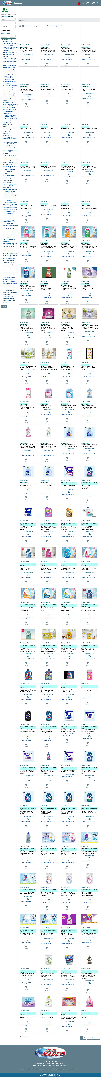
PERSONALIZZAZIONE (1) (8, 298)
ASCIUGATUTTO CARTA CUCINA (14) (10, 129)
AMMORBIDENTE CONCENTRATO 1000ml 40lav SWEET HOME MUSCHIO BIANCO (89, 247)
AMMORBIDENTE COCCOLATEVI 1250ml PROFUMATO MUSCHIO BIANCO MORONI (26, 328)
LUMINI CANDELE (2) (7, 180)
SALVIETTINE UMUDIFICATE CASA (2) (10, 274)
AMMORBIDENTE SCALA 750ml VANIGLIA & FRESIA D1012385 (88, 368)
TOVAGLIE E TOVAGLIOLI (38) (9, 266)
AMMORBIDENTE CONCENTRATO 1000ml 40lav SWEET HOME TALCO (28, 287)
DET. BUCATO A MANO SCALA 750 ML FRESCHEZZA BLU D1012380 (28, 853)
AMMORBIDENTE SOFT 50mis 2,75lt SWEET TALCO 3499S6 (28, 167)
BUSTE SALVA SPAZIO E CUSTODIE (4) (10, 167)
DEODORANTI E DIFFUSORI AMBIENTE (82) (10, 73)
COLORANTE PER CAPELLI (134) (9, 81)
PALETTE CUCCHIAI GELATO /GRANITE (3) (10, 247)
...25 (92, 1037)
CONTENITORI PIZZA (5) (8, 232)
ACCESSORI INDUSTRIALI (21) (9, 202)
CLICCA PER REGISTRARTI (7, 16)
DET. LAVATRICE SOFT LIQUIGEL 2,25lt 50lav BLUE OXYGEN (88, 772)
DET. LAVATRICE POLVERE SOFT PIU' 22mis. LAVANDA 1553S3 (27, 772)
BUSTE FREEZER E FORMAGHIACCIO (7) (10, 146)
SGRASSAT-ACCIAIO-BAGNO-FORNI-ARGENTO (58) (10, 59)
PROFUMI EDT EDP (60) (8, 296)
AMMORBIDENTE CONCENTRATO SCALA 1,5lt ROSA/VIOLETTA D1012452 (88, 50)
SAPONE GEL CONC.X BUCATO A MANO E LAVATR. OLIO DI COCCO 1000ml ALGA (69, 650)
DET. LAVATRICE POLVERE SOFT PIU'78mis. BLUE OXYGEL (27, 528)
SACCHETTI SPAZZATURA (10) (9, 162)
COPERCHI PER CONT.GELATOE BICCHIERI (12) (10, 236)
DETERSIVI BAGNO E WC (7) (9, 300)
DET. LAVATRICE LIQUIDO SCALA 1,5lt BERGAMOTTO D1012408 (47, 975)
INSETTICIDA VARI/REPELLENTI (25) (10, 178)
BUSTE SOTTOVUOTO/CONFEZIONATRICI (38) (10, 150)
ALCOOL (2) (5, 56)
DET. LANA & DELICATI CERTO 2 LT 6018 (89, 1016)
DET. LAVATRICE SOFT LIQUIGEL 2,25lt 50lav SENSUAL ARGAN (67, 812)
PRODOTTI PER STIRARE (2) (9, 277)
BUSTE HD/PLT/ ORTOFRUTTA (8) (10, 209)
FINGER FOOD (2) (6, 294)
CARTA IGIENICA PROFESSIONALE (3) (10, 218)
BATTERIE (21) (6, 173)
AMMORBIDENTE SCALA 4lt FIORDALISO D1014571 (68, 406)
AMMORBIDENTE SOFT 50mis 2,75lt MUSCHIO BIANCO (48, 484)
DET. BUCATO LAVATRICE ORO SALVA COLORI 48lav (89, 689)
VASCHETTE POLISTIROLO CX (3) (10, 272)
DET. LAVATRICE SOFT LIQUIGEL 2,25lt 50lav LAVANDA (87, 487)
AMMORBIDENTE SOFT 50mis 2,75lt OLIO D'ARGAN (89, 129)
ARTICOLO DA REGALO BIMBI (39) (10, 283)
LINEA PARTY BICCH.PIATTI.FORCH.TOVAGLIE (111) (10, 139)
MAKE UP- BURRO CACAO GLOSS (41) (10, 119)
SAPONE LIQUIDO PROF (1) (8, 260)
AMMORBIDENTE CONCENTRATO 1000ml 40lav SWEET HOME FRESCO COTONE (48, 247)
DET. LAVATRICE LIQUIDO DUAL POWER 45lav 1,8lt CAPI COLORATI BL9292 (28, 690)
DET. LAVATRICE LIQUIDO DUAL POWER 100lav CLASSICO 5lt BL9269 (88, 528)
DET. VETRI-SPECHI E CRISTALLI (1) (10, 62)
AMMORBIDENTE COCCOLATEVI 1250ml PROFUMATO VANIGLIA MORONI (67, 328)
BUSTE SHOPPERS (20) (8, 193)
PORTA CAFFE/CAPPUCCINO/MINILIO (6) (10, 252)
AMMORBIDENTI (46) (7, 41)
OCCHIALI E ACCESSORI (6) (8, 287)
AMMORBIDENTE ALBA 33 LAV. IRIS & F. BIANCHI (68, 88)
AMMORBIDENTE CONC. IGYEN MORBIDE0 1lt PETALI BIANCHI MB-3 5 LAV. (48, 446)
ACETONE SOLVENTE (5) (8, 111)
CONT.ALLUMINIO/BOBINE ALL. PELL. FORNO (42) (10, 143)
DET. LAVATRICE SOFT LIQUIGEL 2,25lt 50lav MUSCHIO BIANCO (46, 812)
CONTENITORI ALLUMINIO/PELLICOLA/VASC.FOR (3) (10, 225)
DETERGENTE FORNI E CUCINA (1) (10, 67)
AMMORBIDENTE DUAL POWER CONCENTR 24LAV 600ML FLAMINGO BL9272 (27, 207)
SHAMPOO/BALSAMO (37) (8, 79)
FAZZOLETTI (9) (6, 133)
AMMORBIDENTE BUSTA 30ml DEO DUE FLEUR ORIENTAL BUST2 (89, 89)
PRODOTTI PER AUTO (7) (8, 182)
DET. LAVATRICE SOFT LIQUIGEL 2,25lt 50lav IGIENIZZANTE (46, 731)
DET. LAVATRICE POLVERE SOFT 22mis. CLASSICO (88, 730)
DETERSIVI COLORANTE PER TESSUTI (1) (10, 263)
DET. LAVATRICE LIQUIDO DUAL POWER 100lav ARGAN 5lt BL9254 (68, 528)
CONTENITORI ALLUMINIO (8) (9, 234)
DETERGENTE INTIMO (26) (8, 89)
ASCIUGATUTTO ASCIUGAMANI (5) (10, 205)
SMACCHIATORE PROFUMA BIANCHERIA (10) (10, 290)
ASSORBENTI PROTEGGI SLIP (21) (10, 281)
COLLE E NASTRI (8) (7, 187)
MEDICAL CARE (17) (7, 122)
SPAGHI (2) (5, 285)
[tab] (20, 26)
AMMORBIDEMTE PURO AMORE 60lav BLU (26, 129)
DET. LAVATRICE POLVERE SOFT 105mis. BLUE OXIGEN (68, 730)
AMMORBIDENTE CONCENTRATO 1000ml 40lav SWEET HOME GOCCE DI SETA (28, 246)
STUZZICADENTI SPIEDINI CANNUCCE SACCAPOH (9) (10, 156)
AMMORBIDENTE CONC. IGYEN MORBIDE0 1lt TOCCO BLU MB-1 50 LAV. (89, 407)
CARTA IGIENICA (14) (7, 135)
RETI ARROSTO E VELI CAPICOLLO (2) (10, 256)
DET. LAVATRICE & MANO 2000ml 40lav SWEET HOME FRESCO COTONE (68, 609)
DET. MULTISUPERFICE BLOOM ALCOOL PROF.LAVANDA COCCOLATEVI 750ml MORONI (89, 327)
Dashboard (22, 20)
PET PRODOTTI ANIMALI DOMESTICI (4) (10, 200)
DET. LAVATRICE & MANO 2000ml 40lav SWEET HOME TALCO (47, 609)
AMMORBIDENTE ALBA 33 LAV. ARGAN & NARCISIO (47, 88)
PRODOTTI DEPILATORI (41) (9, 107)
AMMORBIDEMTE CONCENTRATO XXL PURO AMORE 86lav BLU (68, 207)
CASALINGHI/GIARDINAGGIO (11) (10, 195)
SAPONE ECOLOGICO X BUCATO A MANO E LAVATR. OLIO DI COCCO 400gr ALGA (48, 650)
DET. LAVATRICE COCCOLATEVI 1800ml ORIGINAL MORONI (26, 568)
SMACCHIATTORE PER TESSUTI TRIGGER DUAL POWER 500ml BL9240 (67, 935)
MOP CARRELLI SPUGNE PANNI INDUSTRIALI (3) (10, 244)
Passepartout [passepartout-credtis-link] (54, 1074)
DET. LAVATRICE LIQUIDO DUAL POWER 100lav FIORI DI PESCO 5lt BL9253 (48, 528)
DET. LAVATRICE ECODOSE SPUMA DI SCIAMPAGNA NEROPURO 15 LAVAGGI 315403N (88, 976)
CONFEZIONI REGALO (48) (8, 124)
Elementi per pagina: (53, 26)
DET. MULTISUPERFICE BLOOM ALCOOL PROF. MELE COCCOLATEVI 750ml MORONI (28, 368)
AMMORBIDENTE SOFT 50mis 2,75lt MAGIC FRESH (28, 484)
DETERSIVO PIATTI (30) (8, 50)
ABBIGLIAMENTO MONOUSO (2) (9, 197)
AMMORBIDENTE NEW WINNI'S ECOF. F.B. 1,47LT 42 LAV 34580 (27, 50)
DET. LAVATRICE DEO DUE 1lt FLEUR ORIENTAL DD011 (89, 852)
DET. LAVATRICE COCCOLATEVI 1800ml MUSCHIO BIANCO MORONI (27, 650)
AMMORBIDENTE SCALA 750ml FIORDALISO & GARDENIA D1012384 (67, 368)
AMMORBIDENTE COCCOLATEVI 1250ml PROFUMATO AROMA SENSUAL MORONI (46, 287)
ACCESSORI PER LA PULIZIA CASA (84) (10, 160)
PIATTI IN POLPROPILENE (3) (9, 250)
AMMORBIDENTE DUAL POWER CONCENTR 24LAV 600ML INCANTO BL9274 (68, 168)
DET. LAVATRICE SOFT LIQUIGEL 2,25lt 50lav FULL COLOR (27, 812)
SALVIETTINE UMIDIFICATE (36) (9, 109)
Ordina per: (29, 26)
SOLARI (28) (5, 126)
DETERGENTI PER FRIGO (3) (9, 69)
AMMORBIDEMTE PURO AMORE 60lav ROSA (46, 129)
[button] (4, 306)
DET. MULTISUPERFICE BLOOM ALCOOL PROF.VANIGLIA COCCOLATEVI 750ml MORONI (48, 368)
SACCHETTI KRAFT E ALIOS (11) (9, 258)
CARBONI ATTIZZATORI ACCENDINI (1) (10, 170)
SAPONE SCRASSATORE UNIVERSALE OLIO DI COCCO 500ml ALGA (89, 650)
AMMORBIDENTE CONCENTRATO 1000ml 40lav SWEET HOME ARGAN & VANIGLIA (69, 247)
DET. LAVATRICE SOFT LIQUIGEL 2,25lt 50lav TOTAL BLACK (27, 731)
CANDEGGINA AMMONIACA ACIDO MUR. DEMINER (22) (10, 48)
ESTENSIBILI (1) (6, 241)
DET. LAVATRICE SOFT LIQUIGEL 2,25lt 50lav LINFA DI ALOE (89, 812)
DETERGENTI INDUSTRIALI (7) (9, 239)
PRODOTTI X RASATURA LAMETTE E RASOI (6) (10, 105)
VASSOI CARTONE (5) (7, 270)
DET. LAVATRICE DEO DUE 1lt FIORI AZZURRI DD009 (27, 893)
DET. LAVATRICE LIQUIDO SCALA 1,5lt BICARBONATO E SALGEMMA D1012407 (68, 894)
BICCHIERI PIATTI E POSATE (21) (10, 207)
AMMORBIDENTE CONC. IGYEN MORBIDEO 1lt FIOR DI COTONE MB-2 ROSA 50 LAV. (27, 446)
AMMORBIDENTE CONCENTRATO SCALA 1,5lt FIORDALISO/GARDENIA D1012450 (27, 90)
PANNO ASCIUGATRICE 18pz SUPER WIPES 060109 (27, 974)
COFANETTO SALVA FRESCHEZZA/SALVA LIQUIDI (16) (10, 221)
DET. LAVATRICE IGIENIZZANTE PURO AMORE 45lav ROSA (68, 853)
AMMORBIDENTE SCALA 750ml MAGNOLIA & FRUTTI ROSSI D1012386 (27, 407)
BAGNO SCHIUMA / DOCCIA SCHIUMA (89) (10, 77)
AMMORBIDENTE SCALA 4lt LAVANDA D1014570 (47, 406)
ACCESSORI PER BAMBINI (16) (9, 279)
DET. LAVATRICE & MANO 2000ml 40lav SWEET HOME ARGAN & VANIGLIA (27, 609)
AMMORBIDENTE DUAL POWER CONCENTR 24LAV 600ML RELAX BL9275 (88, 168)
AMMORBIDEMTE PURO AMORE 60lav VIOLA (67, 129)
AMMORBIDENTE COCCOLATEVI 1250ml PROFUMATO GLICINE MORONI (87, 287)
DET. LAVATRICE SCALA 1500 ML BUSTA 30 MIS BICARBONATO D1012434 (69, 975)
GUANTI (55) (5, 153)
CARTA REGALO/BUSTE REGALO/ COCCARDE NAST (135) (10, 190)
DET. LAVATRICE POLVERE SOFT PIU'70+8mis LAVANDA (68, 486)
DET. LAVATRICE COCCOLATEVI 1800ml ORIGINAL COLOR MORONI (88, 609)
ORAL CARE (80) (6, 91)
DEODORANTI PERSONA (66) (9, 95)
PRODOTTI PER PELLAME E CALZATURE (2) (10, 185)
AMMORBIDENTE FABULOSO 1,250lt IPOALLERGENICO (48, 206)
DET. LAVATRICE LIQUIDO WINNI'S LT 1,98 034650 (47, 1016)
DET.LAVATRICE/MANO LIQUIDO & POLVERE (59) (10, 44)
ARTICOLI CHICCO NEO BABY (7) (10, 292)
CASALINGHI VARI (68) (7, 164)
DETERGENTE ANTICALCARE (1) (9, 71)
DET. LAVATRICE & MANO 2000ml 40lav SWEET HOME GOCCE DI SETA (88, 568)
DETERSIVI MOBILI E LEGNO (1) (9, 65)
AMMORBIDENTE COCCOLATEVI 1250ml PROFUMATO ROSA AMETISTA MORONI (48, 328)
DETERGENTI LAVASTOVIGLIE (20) (10, 52)
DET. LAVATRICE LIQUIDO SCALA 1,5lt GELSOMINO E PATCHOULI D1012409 (88, 894)
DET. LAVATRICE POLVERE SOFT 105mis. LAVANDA (68, 771)
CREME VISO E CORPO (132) (9, 93)
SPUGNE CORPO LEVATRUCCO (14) (10, 97)
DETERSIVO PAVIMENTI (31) (9, 54)
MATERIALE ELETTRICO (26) (9, 175)
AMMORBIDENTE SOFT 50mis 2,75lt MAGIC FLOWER (48, 167)
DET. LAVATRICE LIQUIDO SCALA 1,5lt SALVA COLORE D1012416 (47, 894)
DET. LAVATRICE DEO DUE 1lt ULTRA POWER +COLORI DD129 (48, 935)
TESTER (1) (5, 302)
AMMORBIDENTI (24, 47)
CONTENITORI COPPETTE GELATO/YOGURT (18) (10, 229)
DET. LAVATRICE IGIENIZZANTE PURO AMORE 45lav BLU (48, 853)
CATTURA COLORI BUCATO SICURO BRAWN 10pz (88, 934)
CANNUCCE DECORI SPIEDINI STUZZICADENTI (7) (10, 212)
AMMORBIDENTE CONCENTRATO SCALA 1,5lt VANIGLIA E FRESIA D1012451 (48, 50)
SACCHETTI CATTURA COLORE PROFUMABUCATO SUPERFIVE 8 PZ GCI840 (68, 1017)
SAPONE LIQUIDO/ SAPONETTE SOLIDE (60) (10, 86)
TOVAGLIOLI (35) (6, 131)
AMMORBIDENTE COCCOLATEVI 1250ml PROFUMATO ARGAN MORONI (69, 50)
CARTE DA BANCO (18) (7, 215)
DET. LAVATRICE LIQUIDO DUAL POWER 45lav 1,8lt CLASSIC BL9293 (47, 690)
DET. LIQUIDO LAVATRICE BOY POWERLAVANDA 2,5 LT (28, 1016)
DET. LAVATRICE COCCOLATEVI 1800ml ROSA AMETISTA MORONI (48, 568)
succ (97, 1037)
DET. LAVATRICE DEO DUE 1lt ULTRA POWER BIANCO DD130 (28, 934)
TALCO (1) (5, 100)
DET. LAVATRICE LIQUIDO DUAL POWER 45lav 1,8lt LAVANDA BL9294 (67, 690)
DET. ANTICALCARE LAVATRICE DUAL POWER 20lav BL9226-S (47, 772)
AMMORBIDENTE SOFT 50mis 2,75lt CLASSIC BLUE (89, 445)
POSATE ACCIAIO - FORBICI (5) (9, 102)
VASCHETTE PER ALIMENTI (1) (9, 268)
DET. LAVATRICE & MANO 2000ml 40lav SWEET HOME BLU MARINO (68, 568)
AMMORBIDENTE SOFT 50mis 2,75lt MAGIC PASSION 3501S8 (69, 445)
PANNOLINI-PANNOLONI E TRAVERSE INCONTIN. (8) (10, 116)
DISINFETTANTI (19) (7, 113)
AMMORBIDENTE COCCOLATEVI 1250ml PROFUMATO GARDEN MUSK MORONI (68, 287)
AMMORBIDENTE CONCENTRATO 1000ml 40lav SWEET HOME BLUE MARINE (89, 207)
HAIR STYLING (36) (7, 83)
